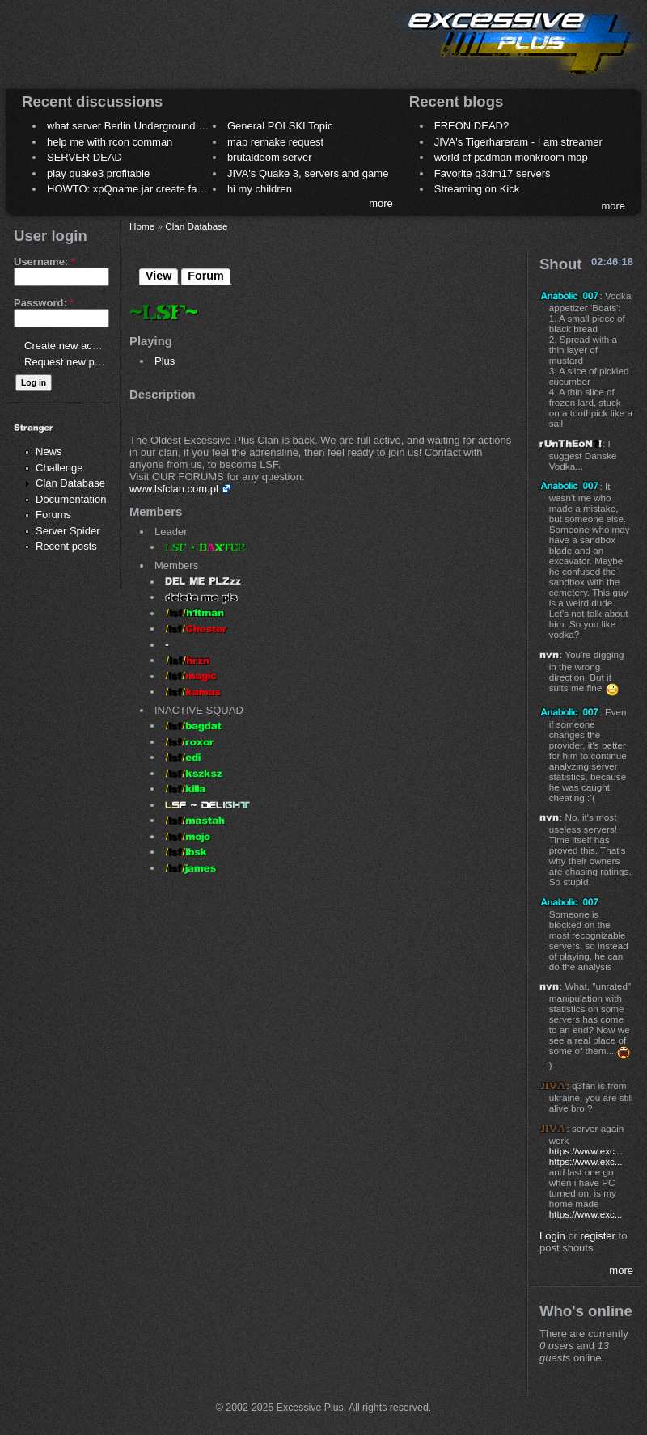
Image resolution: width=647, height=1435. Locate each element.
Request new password (78, 362)
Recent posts (66, 546)
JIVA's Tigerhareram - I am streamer (518, 142)
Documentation (71, 499)
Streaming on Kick (477, 189)
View (158, 275)
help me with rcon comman (109, 142)
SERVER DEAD (84, 157)
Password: (44, 303)
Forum (205, 275)
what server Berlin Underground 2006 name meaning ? (175, 126)
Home (141, 226)
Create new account (71, 346)
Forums (53, 515)
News (49, 451)
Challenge (59, 468)
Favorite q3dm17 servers (492, 173)
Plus (164, 361)
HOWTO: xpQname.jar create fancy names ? (151, 189)
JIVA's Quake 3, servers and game (308, 173)
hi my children (259, 189)
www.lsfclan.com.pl (173, 489)
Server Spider (67, 531)
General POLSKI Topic (280, 126)
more (381, 203)
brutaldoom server (269, 157)
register (598, 1236)
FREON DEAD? (471, 126)
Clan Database (70, 483)
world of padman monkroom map (511, 157)
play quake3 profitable (98, 173)
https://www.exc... (586, 1151)
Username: (44, 261)
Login (552, 1236)
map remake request (275, 142)
